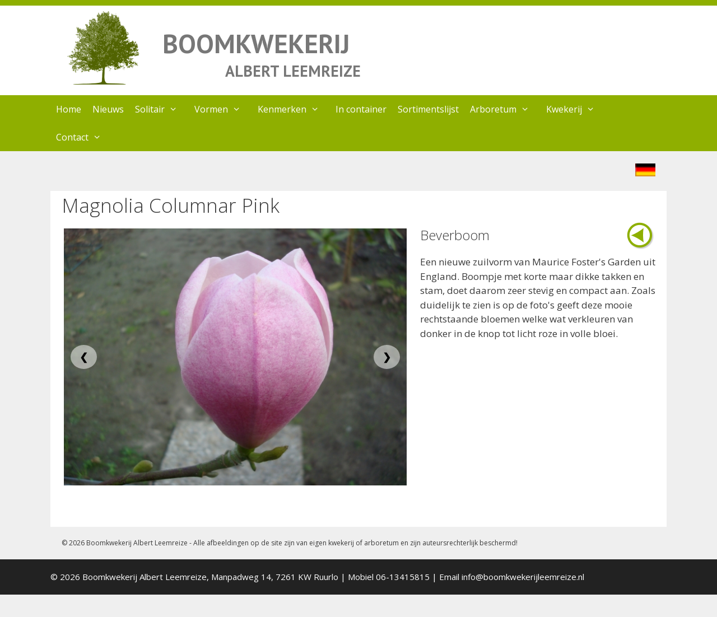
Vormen (223, 109)
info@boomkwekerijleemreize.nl (523, 576)
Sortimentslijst (428, 109)
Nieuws (108, 109)
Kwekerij (576, 109)
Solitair (162, 109)
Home (68, 109)
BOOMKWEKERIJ (256, 43)
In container (361, 109)
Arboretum (505, 109)
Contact (84, 137)
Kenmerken (294, 109)
